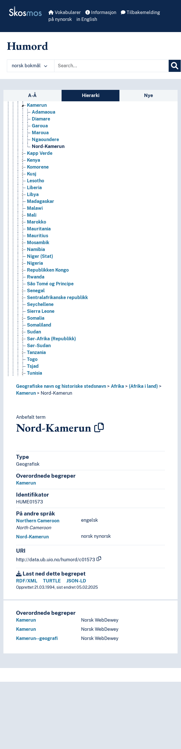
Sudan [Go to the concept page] (34, 332)
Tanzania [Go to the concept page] (36, 352)
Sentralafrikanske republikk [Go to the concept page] (57, 297)
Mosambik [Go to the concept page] (38, 242)
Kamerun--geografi (37, 638)
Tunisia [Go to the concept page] (34, 373)
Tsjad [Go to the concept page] (33, 366)
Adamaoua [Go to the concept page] (43, 112)
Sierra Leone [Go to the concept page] (40, 311)
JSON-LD (76, 581)
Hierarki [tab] (90, 95)
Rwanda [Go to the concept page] (35, 277)
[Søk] (174, 66)
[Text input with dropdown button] (111, 66)
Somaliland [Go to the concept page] (39, 325)
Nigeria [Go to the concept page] (35, 263)
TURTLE (52, 581)
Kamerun (26, 393)
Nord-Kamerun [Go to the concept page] (48, 146)
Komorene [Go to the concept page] (38, 167)
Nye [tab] (148, 95)
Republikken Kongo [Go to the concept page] (48, 270)
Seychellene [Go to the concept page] (40, 304)
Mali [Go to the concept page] (31, 215)
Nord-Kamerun (56, 393)
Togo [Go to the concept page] (32, 359)
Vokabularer (64, 12)
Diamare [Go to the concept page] (41, 119)
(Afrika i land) (143, 386)
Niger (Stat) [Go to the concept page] (40, 256)
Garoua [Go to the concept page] (40, 126)
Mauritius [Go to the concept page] (37, 235)
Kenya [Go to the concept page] (33, 160)
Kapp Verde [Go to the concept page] (39, 153)
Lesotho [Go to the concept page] (35, 180)
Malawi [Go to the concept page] (35, 208)
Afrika (117, 386)
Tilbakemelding (140, 12)
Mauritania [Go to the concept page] (39, 229)
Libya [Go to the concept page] (33, 194)
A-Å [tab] (32, 95)
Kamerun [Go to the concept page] (37, 105)
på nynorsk (60, 19)
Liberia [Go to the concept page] (34, 187)
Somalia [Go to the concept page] (35, 318)
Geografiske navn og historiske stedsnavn (61, 386)
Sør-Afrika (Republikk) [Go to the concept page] (51, 338)
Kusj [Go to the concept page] (31, 174)
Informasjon (100, 12)
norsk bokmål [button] (29, 65)
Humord (27, 45)
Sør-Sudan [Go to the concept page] (39, 345)
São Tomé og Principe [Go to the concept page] (50, 283)
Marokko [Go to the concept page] (36, 222)
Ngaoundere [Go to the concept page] (45, 139)
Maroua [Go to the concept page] (40, 132)
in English (86, 19)
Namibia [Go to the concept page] (36, 249)
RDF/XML (26, 581)
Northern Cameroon (37, 520)
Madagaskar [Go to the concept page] (40, 201)
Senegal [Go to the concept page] (36, 290)
